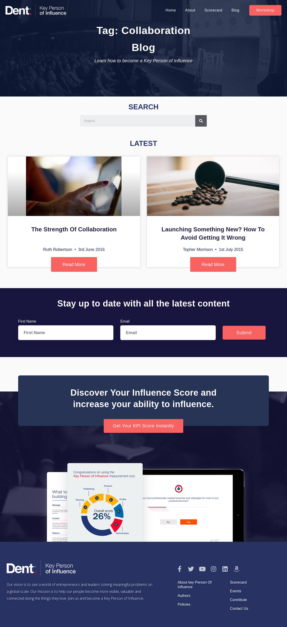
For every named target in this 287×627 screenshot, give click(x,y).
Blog (235, 10)
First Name (27, 321)
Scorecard (213, 10)
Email (124, 321)
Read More (74, 264)
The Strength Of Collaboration (74, 229)
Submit (244, 332)
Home (171, 10)
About (190, 10)
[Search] (201, 121)
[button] (265, 10)
